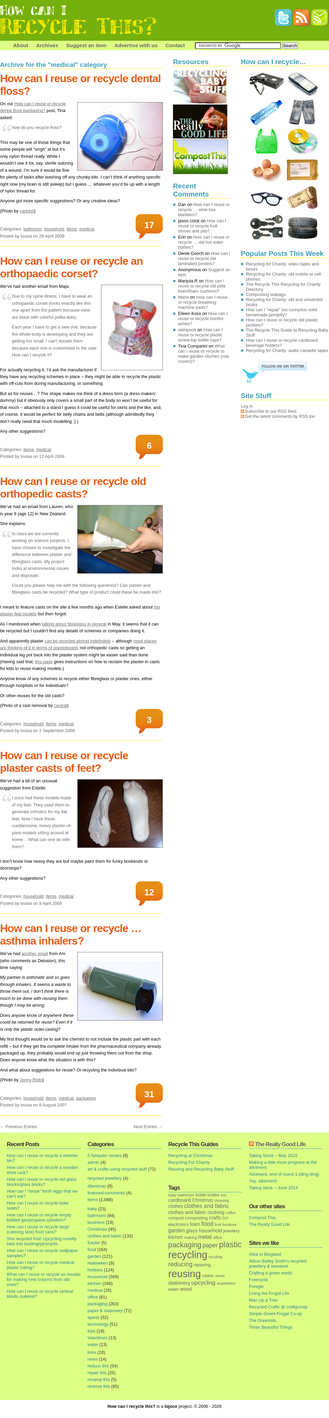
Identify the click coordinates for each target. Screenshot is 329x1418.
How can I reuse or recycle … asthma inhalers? (70, 934)
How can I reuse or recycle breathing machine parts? (203, 302)
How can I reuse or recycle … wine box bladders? (204, 209)
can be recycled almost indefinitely (78, 640)
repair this (97, 1372)
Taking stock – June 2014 (273, 1187)
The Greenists (262, 1320)
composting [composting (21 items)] (196, 1217)
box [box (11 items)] (224, 1195)
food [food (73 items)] (207, 1223)
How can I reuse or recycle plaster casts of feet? (64, 761)
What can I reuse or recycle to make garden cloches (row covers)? (203, 353)
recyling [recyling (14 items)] (215, 1256)
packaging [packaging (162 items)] (184, 1245)
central (60, 705)
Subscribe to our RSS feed (270, 411)
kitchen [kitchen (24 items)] (175, 1237)
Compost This (262, 1217)
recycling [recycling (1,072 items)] (187, 1254)
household (54, 228)
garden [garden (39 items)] (176, 1230)
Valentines (98, 1337)
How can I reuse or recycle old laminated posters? (204, 258)
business (96, 1222)
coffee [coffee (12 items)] (231, 1213)
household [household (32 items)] (210, 1230)
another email (35, 953)
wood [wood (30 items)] (186, 1289)
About (20, 45)
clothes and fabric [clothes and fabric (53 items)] (206, 1206)
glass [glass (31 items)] (191, 1230)
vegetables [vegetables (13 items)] (226, 1283)
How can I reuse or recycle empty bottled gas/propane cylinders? (39, 1217)
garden (94, 1256)
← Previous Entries (18, 1126)
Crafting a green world (270, 1272)
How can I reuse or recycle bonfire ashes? (203, 318)
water (93, 1344)
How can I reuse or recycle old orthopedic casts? (73, 487)
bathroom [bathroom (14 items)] (186, 1195)
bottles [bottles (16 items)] (214, 1195)
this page (44, 661)
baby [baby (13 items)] (172, 1195)
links (92, 1352)
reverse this (99, 1386)
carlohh (27, 210)
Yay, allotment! (263, 1180)
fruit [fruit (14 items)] (218, 1224)
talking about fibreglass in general (74, 624)
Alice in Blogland (265, 1254)
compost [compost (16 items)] (176, 1218)
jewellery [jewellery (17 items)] (231, 1231)
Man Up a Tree (263, 1300)
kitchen (94, 1283)
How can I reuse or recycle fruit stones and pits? (202, 226)
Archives (47, 45)
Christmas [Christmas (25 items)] (202, 1200)
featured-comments (106, 1192)
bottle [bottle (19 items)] (201, 1194)
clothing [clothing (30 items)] (215, 1212)
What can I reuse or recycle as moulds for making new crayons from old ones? (44, 1279)
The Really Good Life (280, 1144)
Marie (183, 297)
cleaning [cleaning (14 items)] (221, 1200)
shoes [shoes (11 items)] (220, 1276)
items (71, 228)
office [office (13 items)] (217, 1237)
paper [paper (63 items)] (210, 1245)
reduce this (98, 1365)
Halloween (98, 1263)
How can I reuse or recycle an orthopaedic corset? (71, 267)
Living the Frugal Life (269, 1293)
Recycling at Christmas (190, 1155)
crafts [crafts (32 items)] (215, 1217)
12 (149, 892)
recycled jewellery (105, 1178)
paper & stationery (105, 1310)
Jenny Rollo (31, 1079)
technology (98, 1324)
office (93, 1297)
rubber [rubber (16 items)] (208, 1275)
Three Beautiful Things (271, 1327)
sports (93, 1317)
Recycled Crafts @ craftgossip (278, 1306)
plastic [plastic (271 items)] (230, 1244)
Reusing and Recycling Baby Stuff (201, 1169)
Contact (175, 45)
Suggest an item (86, 45)
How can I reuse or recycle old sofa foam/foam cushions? (201, 286)
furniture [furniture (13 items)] (229, 1225)
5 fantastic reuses (104, 1155)
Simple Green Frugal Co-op (275, 1313)
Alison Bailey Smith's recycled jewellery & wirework (278, 1263)
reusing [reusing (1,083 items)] (184, 1273)
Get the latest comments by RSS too (280, 416)
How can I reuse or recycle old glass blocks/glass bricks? (42, 1182)
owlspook (187, 329)
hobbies (95, 1269)
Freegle (256, 1286)
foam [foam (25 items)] (195, 1224)
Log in (247, 406)
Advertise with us (135, 45)
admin (93, 1162)
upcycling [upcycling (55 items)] (203, 1283)
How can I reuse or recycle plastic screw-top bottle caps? (200, 334)
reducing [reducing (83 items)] (180, 1264)
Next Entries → (148, 1126)
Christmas (97, 1229)
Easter (94, 1242)
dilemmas (97, 1186)
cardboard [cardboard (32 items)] (179, 1200)
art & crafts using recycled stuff (117, 1169)
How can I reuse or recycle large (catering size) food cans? (38, 1229)
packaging (86, 1098)
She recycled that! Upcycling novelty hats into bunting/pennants (42, 1241)
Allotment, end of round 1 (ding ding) (284, 1174)
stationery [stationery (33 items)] (179, 1283)
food (92, 1249)
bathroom (32, 228)
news (93, 1359)
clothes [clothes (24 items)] (175, 1206)
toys (91, 1330)
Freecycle (258, 1279)
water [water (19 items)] (173, 1289)
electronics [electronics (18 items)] (178, 1224)
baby (92, 1208)
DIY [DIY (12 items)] (225, 1218)
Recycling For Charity (189, 1162)
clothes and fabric (104, 1235)
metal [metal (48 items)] (205, 1237)
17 (149, 225)
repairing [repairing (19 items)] (202, 1264)
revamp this (99, 1379)
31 (149, 1094)
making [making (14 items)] (190, 1237)
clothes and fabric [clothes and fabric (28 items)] (187, 1212)
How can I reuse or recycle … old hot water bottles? (204, 242)
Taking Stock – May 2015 (273, 1155)
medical (86, 228)
